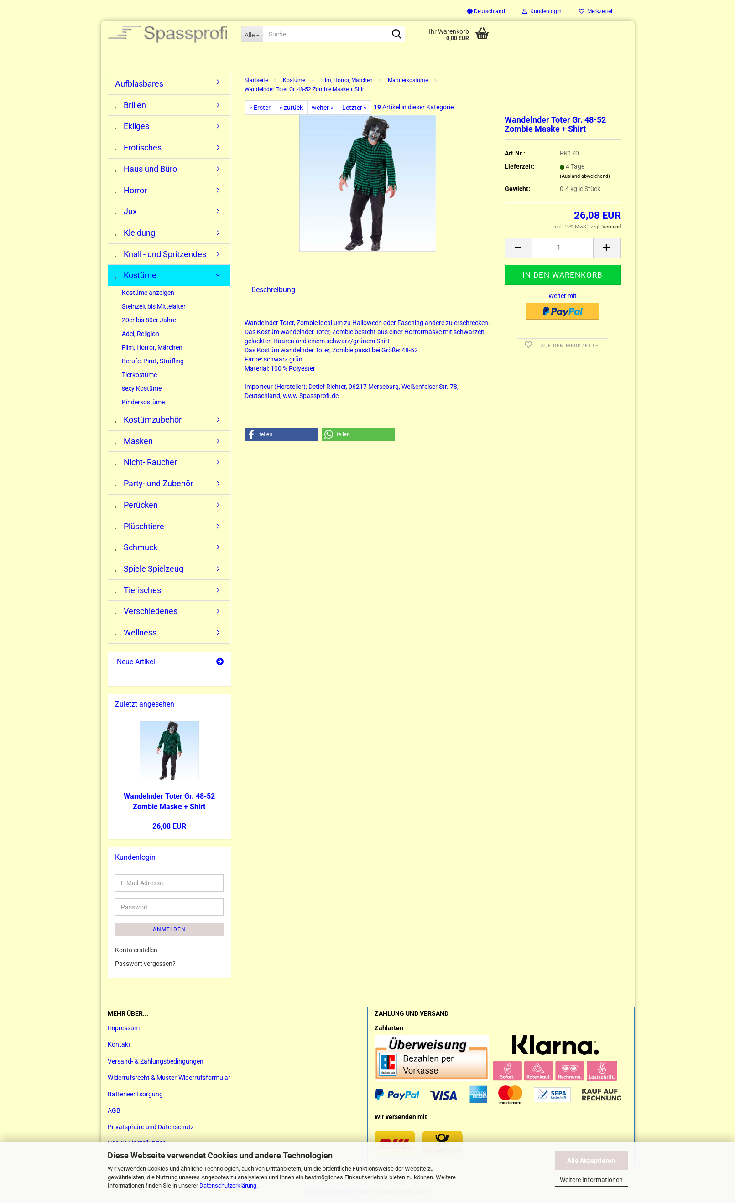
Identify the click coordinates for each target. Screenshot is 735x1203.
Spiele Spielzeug (149, 568)
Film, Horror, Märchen (152, 347)
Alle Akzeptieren (591, 1160)
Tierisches (138, 590)
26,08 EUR (169, 826)
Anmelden (169, 929)
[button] (486, 11)
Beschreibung (273, 289)
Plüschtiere (139, 526)
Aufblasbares (139, 83)
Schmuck (136, 547)
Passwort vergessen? (145, 963)
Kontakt (119, 1044)
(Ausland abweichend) (585, 176)
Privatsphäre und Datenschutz (151, 1127)
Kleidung (135, 233)
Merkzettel (595, 11)
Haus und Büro (146, 169)
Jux (126, 211)
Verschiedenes (146, 611)
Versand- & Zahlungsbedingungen (155, 1061)
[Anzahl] (563, 248)
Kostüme (135, 275)
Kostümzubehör (148, 419)
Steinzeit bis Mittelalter (154, 306)
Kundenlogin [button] (542, 11)
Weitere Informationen (591, 1179)
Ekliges (132, 126)
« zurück (291, 107)
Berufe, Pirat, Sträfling (153, 361)
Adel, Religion (140, 333)
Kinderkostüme (143, 402)
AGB (114, 1110)
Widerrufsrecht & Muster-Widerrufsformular (169, 1077)
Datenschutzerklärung (227, 1185)
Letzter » (354, 107)
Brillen (130, 105)
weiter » (323, 107)
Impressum (124, 1028)
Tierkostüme (139, 374)
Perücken (136, 505)
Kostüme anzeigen (148, 292)
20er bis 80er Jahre (149, 320)
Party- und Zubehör (154, 483)
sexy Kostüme (142, 388)
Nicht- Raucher (146, 462)
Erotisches (138, 147)
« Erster (260, 107)
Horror (131, 190)
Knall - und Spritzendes (160, 254)
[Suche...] (252, 34)
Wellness (135, 632)
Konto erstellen (136, 950)
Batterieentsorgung (135, 1094)
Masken (134, 441)
